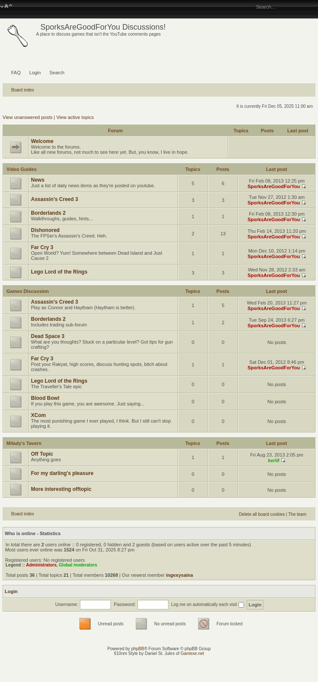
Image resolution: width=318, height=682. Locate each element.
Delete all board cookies (262, 514)
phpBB (137, 648)
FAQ (16, 72)
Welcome (42, 141)
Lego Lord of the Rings (59, 272)
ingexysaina (179, 575)
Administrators (41, 565)
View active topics (75, 117)
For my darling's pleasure (62, 473)
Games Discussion (27, 291)
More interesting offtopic (61, 489)
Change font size (6, 6)
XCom (38, 415)
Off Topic (42, 454)
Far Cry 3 (42, 247)
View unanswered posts (27, 117)
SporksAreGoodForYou (274, 186)
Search (56, 72)
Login (35, 72)
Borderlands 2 (48, 213)
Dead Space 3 (47, 336)
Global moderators (78, 565)
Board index (22, 90)
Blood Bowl (45, 398)
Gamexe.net (192, 653)
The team (297, 514)
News (37, 180)
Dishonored (45, 230)
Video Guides (21, 169)
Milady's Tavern (23, 443)
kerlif (273, 460)
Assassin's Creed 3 (54, 199)
